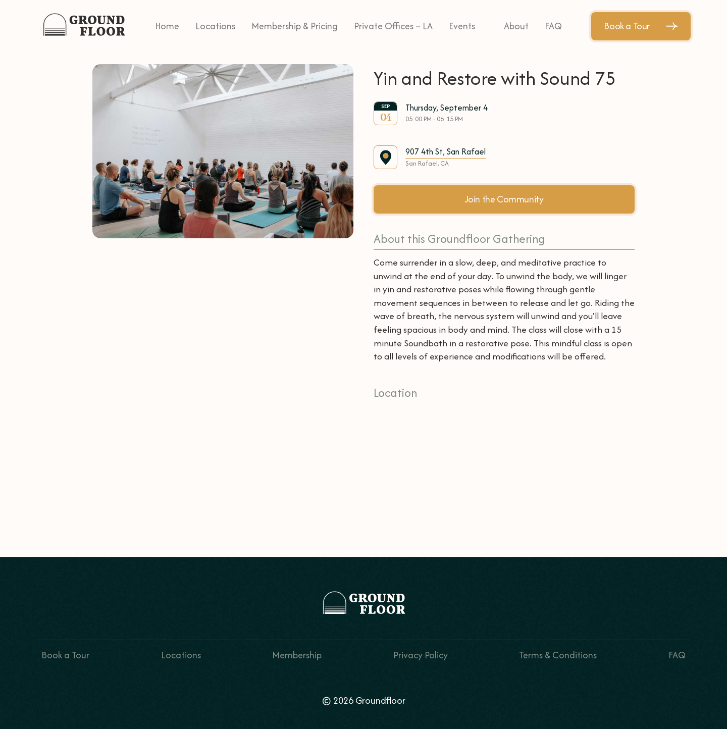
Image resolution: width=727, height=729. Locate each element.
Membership (297, 655)
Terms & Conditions (558, 655)
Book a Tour (641, 26)
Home (167, 26)
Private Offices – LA (393, 26)
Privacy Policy (420, 655)
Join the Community (504, 199)
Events (462, 26)
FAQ (553, 26)
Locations (215, 26)
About (516, 26)
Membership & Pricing (294, 26)
